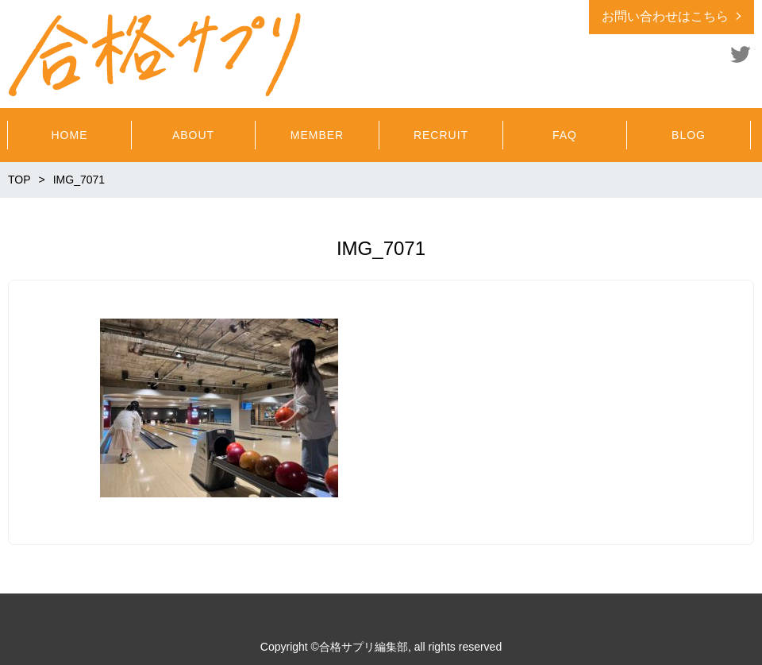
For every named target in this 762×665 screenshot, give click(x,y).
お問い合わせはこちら (665, 16)
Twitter (740, 54)
